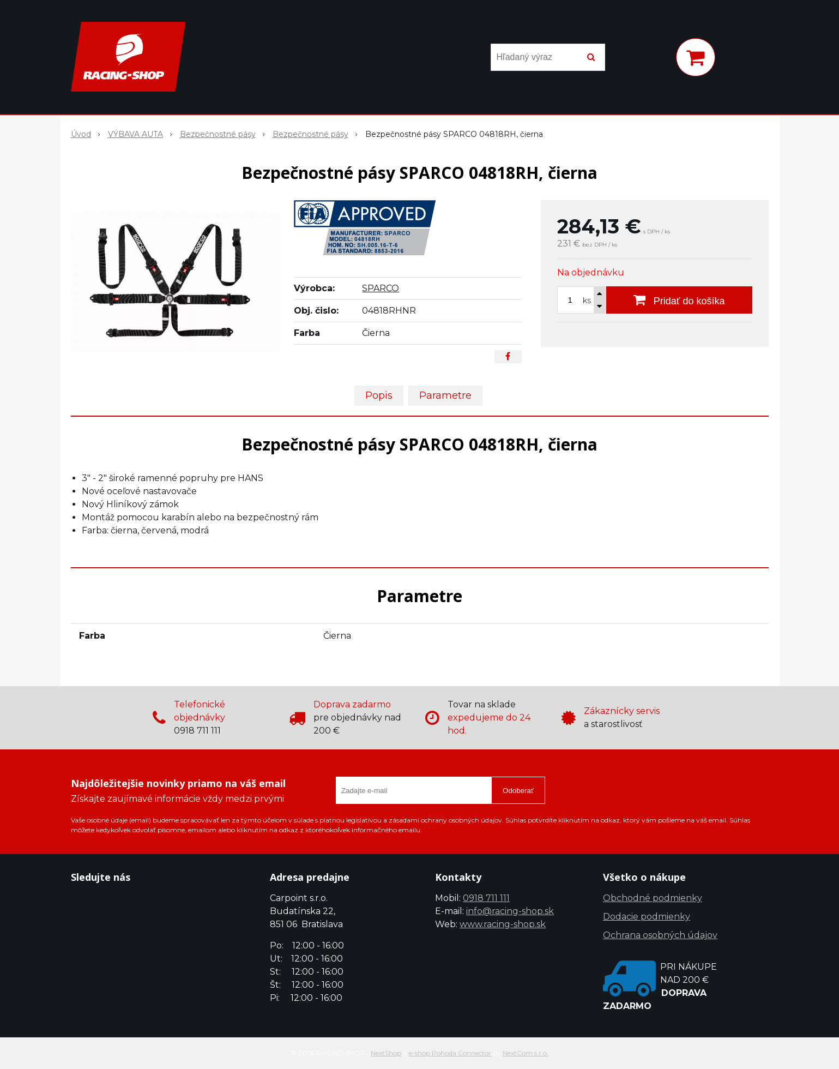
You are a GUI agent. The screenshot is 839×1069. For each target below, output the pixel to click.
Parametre (445, 395)
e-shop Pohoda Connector (450, 1053)
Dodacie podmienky (646, 916)
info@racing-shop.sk (510, 911)
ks (587, 300)
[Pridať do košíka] (679, 300)
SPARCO (380, 288)
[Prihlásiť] (652, 59)
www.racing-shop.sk (503, 924)
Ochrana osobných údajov (660, 935)
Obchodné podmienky (652, 898)
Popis (379, 395)
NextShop (386, 1053)
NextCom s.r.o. (525, 1053)
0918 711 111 (486, 898)
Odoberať (518, 790)
